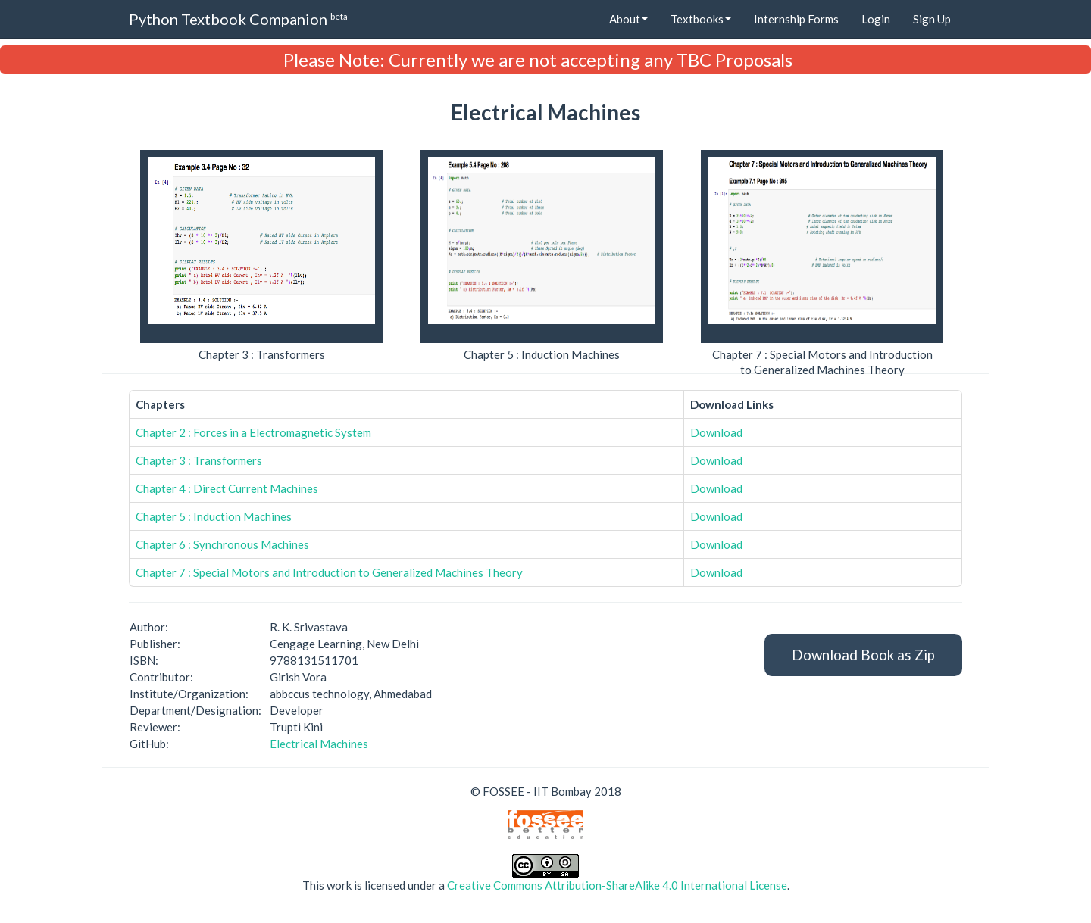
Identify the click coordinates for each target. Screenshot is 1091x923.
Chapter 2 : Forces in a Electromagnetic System (253, 432)
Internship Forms (796, 19)
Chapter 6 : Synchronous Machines (222, 544)
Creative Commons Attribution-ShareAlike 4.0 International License (617, 885)
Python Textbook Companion (238, 18)
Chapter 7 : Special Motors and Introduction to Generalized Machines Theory (329, 572)
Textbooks (701, 19)
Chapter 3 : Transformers (199, 460)
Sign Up (932, 19)
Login (875, 19)
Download (716, 432)
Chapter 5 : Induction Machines (214, 516)
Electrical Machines (319, 743)
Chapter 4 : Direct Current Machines (227, 488)
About (628, 19)
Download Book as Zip (863, 654)
